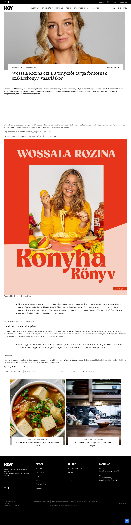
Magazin (96, 8)
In (68, 476)
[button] (125, 504)
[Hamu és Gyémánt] (8, 8)
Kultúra (35, 8)
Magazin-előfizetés (75, 468)
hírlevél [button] (122, 8)
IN (108, 2)
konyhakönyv (31, 372)
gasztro (73, 372)
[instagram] (5, 2)
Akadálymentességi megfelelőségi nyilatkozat (65, 505)
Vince (114, 2)
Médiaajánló (81, 502)
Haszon (101, 2)
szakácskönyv (58, 372)
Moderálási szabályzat (41, 502)
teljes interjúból (46, 362)
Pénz (68, 8)
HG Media (16, 506)
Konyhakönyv (34, 360)
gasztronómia (88, 372)
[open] (127, 521)
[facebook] (9, 2)
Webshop (123, 2)
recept (45, 372)
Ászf (72, 502)
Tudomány (47, 8)
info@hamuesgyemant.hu (110, 471)
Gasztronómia (81, 8)
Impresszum (93, 502)
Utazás (59, 8)
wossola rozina (13, 372)
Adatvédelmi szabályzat (60, 502)
